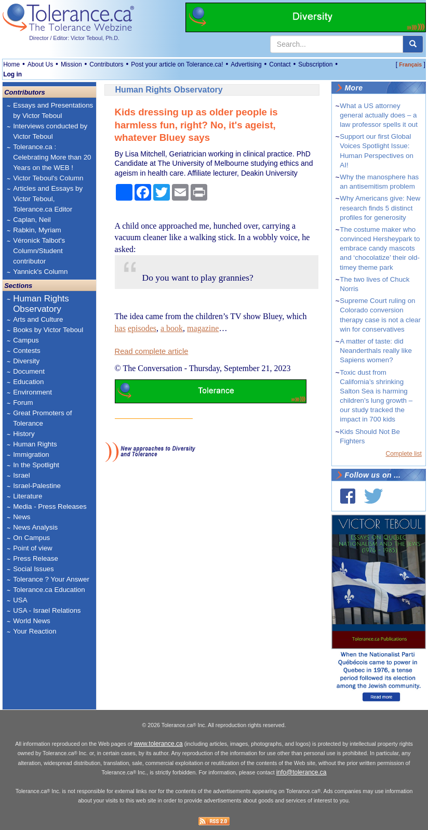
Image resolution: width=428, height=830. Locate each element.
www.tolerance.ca (158, 743)
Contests (27, 350)
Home (11, 64)
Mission (71, 64)
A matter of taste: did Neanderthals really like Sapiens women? (376, 350)
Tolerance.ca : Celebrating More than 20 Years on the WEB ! (52, 157)
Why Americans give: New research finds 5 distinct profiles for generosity (380, 207)
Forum (23, 402)
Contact (279, 64)
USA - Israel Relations (47, 610)
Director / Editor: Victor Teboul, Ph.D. (74, 38)
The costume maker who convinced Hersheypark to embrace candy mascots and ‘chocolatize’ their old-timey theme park (380, 248)
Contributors (106, 64)
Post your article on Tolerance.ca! (177, 64)
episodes (142, 328)
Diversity (26, 361)
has (120, 328)
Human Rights (35, 444)
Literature (27, 496)
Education (28, 382)
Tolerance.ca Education (49, 590)
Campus (26, 340)
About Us (40, 64)
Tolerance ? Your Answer (51, 579)
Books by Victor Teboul (48, 330)
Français (410, 64)
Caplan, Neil (32, 219)
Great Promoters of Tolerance (42, 418)
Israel (21, 475)
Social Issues (33, 569)
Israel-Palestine (37, 486)
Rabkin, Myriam (37, 230)
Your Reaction (34, 631)
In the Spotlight (36, 465)
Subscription (315, 64)
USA (20, 600)
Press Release (35, 558)
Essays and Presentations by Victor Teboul (53, 110)
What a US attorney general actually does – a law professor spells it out (379, 115)
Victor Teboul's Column (48, 178)
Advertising (246, 64)
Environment (32, 392)
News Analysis (35, 527)
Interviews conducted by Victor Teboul (50, 131)
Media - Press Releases (49, 506)
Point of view (32, 548)
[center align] (413, 44)
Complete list (404, 453)
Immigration (31, 454)
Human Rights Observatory (41, 304)
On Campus (31, 538)
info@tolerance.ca (301, 772)
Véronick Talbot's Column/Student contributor (39, 250)
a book (171, 328)
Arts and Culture (38, 319)
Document (29, 371)
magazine (203, 328)
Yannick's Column (40, 271)
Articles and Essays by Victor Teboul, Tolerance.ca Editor (48, 199)
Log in (12, 74)
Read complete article (152, 351)
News (21, 517)
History (23, 434)
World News (31, 621)
